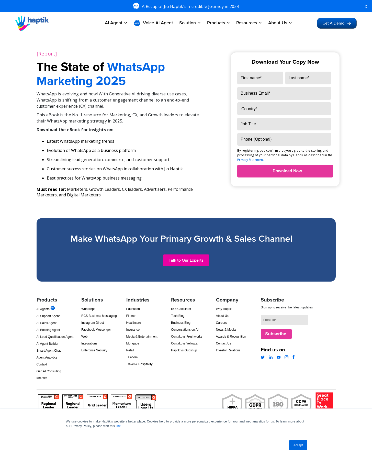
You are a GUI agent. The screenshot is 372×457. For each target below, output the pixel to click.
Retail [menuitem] (130, 350)
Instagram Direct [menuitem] (92, 323)
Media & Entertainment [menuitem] (141, 336)
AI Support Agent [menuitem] (48, 316)
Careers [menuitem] (221, 323)
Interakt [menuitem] (42, 378)
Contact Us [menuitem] (223, 343)
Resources (249, 23)
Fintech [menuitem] (131, 316)
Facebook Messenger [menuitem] (96, 329)
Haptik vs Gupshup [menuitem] (184, 350)
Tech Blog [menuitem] (178, 316)
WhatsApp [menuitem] (88, 309)
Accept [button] (298, 445)
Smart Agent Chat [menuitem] (49, 350)
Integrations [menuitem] (89, 343)
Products (218, 23)
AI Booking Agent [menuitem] (48, 330)
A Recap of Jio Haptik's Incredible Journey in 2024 (190, 6)
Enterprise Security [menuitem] (94, 350)
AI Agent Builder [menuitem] (48, 343)
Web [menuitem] (84, 336)
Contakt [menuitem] (42, 364)
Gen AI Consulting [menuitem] (49, 371)
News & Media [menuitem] (226, 329)
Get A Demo (336, 23)
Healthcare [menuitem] (133, 323)
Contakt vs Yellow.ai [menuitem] (184, 343)
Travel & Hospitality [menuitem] (139, 364)
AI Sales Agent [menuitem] (47, 323)
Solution (190, 23)
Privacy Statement (250, 160)
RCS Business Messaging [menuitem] (99, 316)
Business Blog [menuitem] (180, 323)
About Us (280, 23)
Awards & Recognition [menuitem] (231, 336)
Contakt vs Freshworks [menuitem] (186, 336)
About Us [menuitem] (222, 316)
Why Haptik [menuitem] (224, 309)
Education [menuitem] (133, 309)
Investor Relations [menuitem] (228, 350)
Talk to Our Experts (186, 260)
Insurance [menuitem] (133, 329)
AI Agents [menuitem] (46, 309)
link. (119, 426)
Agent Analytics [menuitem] (47, 357)
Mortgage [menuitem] (132, 343)
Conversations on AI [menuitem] (184, 329)
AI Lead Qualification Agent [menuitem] (55, 337)
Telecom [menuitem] (132, 357)
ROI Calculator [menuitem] (181, 309)
